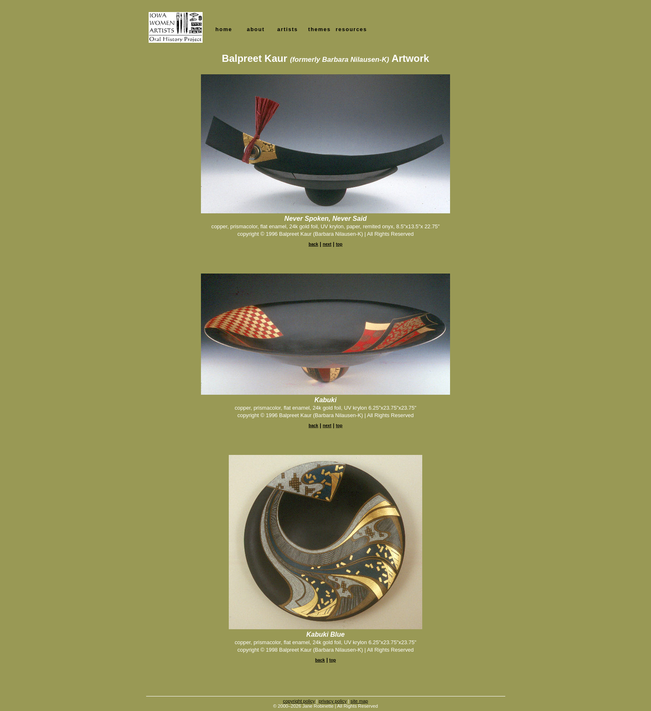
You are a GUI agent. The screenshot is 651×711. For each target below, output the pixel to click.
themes (319, 29)
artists (287, 29)
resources (351, 29)
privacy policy (333, 701)
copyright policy (299, 701)
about (255, 29)
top (339, 244)
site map (359, 701)
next (327, 244)
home (223, 29)
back (313, 244)
